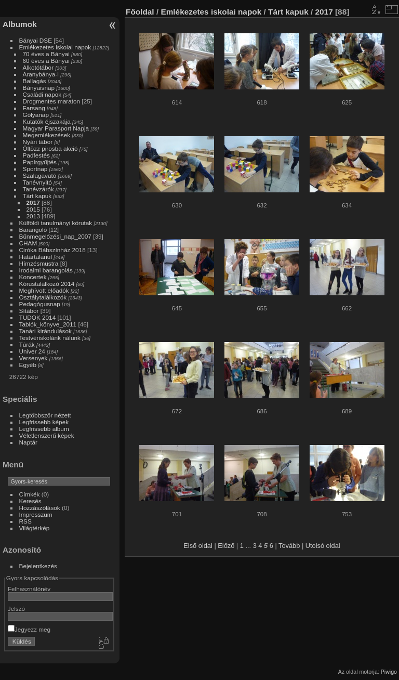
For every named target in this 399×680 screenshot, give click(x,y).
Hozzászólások (39, 507)
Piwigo (389, 672)
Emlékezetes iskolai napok (55, 47)
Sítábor (29, 310)
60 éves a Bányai (46, 60)
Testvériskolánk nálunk (50, 337)
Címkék (29, 494)
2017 (33, 202)
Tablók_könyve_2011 (48, 324)
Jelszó (16, 608)
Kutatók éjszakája (47, 121)
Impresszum (35, 514)
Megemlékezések (47, 135)
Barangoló (33, 229)
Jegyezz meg (29, 629)
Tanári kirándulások (45, 331)
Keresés (30, 501)
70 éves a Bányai (46, 53)
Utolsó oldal (322, 546)
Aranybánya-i (41, 74)
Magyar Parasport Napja (56, 128)
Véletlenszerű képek (46, 435)
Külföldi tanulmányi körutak (55, 222)
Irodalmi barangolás (46, 270)
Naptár (28, 442)
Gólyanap (36, 114)
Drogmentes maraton (52, 101)
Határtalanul (35, 256)
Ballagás (34, 80)
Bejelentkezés (38, 566)
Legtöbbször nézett (45, 415)
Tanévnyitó (37, 182)
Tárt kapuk (37, 195)
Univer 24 (32, 351)
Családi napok (42, 94)
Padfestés (36, 155)
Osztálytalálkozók (43, 297)
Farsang (34, 107)
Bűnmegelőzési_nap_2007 (55, 236)
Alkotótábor (38, 67)
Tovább (289, 546)
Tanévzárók (38, 189)
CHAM (28, 243)
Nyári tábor (38, 141)
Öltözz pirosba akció (50, 148)
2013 (33, 216)
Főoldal (140, 11)
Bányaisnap (39, 87)
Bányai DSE (35, 40)
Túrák (27, 344)
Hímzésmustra (39, 263)
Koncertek (33, 276)
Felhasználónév (29, 588)
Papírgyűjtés (40, 162)
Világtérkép (34, 528)
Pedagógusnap (39, 303)
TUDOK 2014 (37, 317)
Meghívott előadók (44, 290)
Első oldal (197, 546)
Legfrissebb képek (44, 422)
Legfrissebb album (44, 428)
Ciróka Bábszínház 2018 (52, 249)
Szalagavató (40, 175)
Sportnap (35, 168)
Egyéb (27, 364)
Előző (226, 546)
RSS (25, 521)
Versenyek (33, 358)
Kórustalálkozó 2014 (47, 283)
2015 (33, 209)
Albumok (20, 24)
